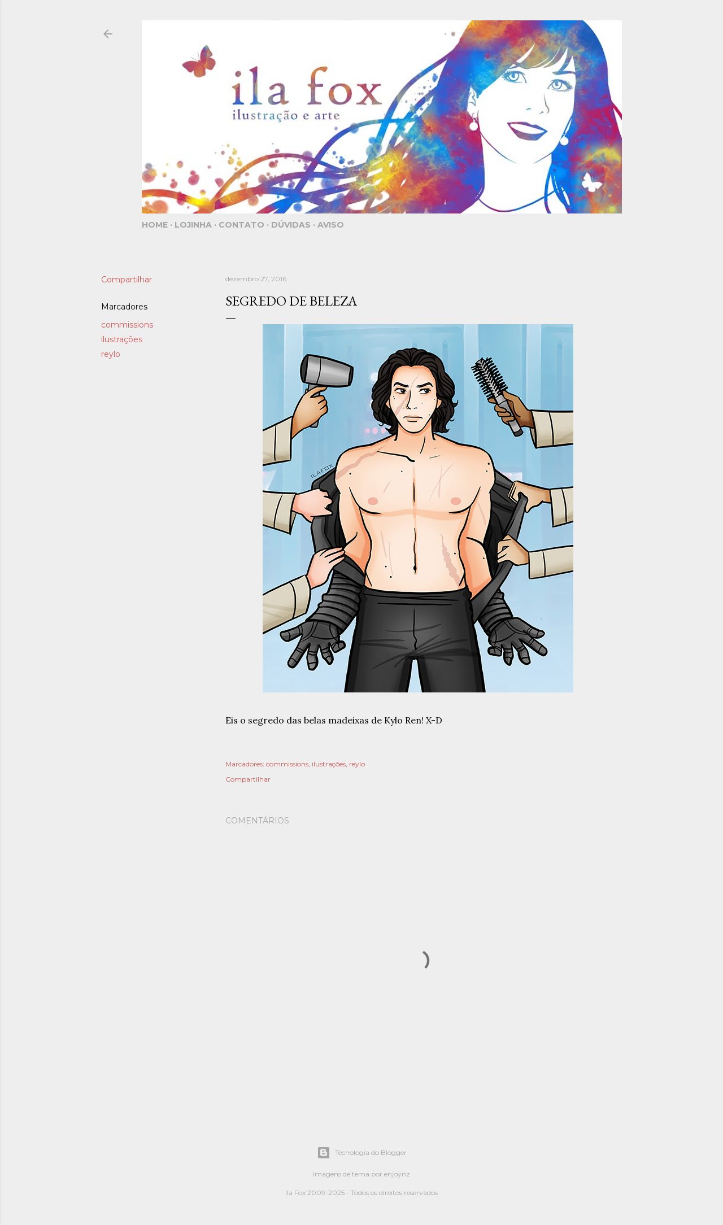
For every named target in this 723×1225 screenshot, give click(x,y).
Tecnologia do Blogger (362, 1152)
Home (155, 225)
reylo (110, 354)
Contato (241, 225)
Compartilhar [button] (126, 279)
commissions (127, 325)
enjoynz (397, 1174)
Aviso (330, 225)
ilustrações (121, 339)
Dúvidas (291, 225)
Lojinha (193, 225)
